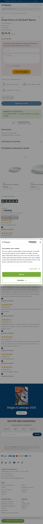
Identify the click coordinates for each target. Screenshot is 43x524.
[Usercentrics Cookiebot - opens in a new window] (28, 242)
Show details (33, 269)
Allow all (21, 274)
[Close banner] (40, 242)
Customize (21, 280)
